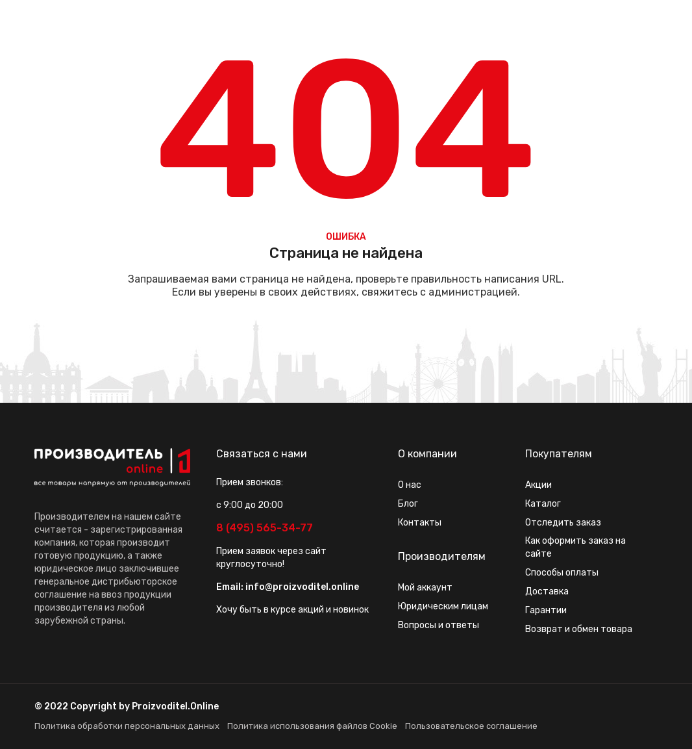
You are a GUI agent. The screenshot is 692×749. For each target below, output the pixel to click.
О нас (409, 484)
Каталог (543, 503)
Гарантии (546, 610)
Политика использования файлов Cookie (312, 726)
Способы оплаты (562, 572)
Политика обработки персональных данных (126, 726)
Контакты (419, 522)
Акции (538, 484)
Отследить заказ (563, 522)
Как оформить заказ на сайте (575, 547)
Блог (408, 503)
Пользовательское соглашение (471, 726)
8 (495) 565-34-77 (264, 528)
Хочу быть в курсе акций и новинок (292, 609)
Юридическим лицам (443, 606)
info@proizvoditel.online (302, 586)
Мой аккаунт (425, 587)
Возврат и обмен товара (578, 629)
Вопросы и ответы (438, 625)
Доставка (547, 591)
